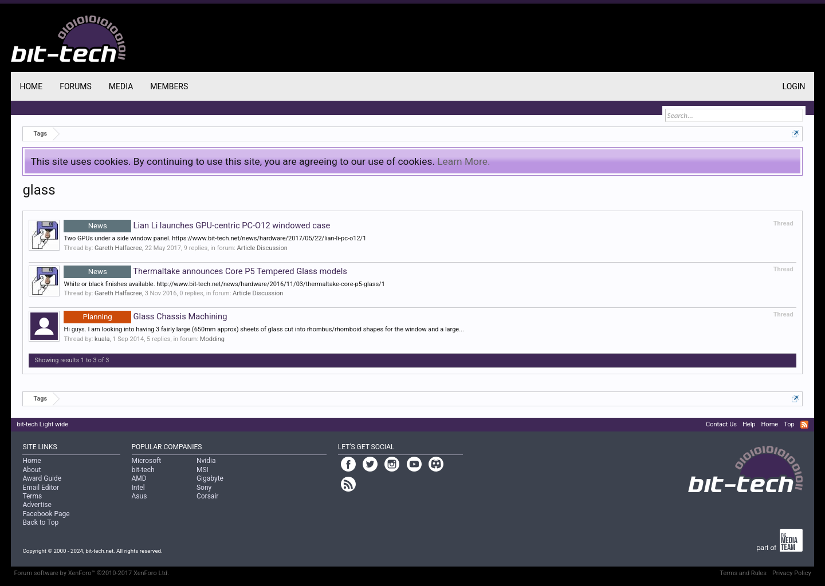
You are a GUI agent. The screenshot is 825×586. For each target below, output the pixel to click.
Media (121, 86)
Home (30, 86)
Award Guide (41, 478)
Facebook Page (45, 514)
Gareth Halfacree (118, 248)
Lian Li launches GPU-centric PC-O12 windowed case (197, 225)
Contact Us (721, 424)
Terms (32, 496)
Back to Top (40, 522)
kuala (102, 339)
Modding (212, 339)
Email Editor (40, 488)
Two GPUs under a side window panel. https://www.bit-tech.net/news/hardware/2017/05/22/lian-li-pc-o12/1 (215, 238)
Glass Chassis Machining (145, 316)
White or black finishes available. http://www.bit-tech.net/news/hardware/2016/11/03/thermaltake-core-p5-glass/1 (224, 284)
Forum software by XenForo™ (91, 573)
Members (169, 86)
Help (749, 424)
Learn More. (463, 161)
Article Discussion (262, 248)
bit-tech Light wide (42, 424)
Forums (76, 86)
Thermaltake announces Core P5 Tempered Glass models (205, 271)
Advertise (36, 505)
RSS (804, 425)
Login (794, 86)
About (31, 470)
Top (789, 424)
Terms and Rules (743, 573)
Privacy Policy (791, 573)
